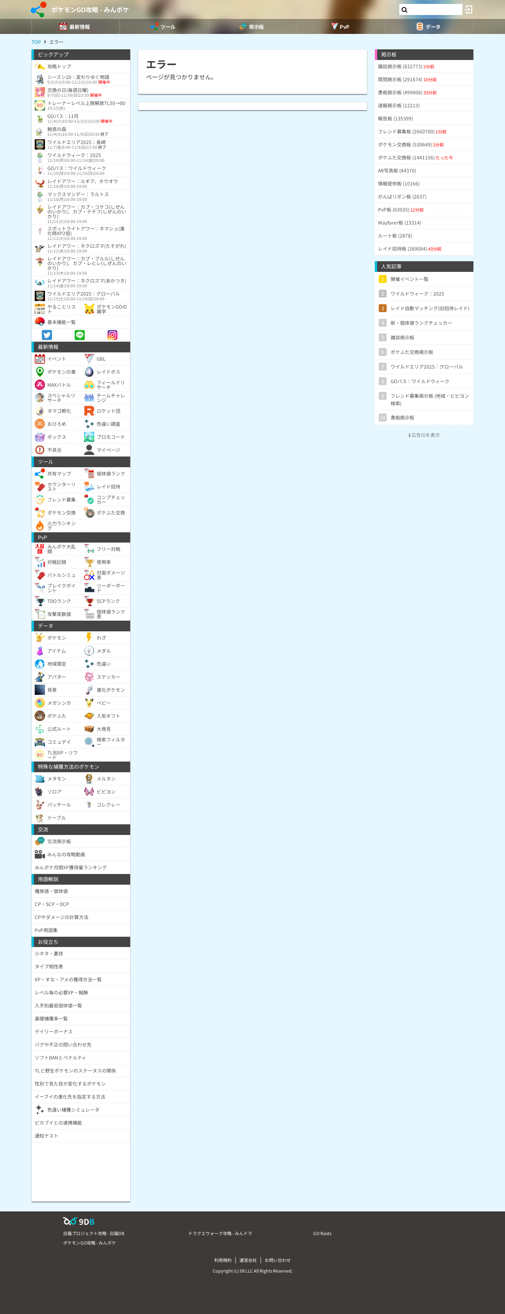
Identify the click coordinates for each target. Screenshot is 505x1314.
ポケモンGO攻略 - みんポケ (90, 9)
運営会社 (248, 1260)
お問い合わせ (278, 1260)
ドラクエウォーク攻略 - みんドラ (220, 1233)
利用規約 (223, 1260)
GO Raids (322, 1233)
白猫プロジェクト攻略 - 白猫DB (93, 1233)
